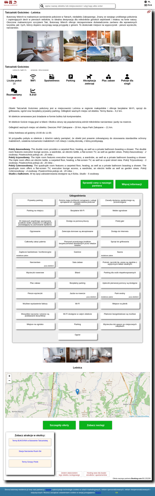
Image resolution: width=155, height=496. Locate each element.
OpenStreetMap (143, 416)
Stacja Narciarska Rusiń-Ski (30, 451)
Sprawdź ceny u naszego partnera (97, 184)
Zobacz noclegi (95, 425)
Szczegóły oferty (59, 425)
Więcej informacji (132, 184)
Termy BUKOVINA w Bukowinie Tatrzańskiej (30, 441)
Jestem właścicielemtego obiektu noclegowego (69, 474)
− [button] (9, 381)
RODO (98, 493)
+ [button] (9, 376)
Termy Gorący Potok (30, 462)
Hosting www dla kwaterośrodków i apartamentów (96, 474)
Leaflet (131, 416)
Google (48, 490)
